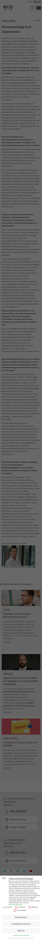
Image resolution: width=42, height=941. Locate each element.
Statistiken (20, 906)
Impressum (31, 937)
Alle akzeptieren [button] (21, 916)
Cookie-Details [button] (12, 937)
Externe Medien (20, 909)
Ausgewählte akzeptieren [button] (21, 923)
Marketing (33, 906)
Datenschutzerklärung (15, 904)
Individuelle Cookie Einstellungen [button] (21, 934)
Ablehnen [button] (21, 930)
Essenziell (7, 906)
